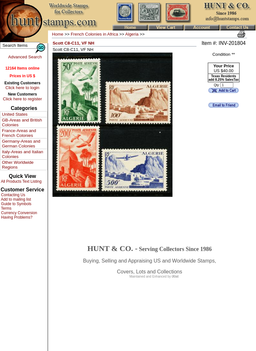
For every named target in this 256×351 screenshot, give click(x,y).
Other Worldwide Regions (18, 165)
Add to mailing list (15, 199)
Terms (6, 208)
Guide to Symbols (15, 204)
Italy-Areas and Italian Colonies (22, 154)
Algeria (132, 34)
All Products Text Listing (21, 181)
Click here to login (22, 87)
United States (15, 114)
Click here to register (22, 98)
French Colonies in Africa (94, 34)
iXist (175, 276)
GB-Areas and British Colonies (22, 122)
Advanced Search (25, 56)
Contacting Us (12, 195)
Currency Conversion (18, 213)
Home (57, 34)
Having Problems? (16, 217)
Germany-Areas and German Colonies (21, 143)
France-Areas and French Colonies (19, 133)
